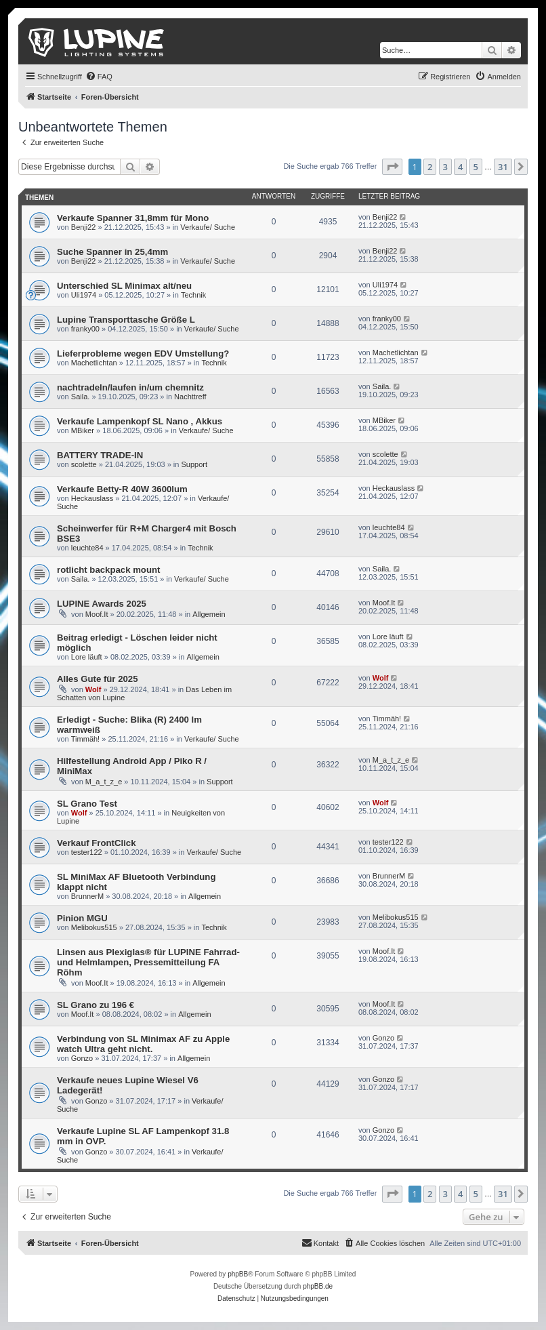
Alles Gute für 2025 (97, 679)
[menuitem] (98, 76)
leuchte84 (87, 548)
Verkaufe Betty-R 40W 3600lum (122, 489)
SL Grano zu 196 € (95, 1005)
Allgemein (208, 614)
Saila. (80, 396)
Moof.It (96, 614)
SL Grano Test (87, 804)
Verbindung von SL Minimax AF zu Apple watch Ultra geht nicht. (143, 1044)
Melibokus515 (94, 927)
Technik (193, 295)
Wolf (93, 689)
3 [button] (445, 167)
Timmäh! (85, 739)
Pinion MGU (82, 918)
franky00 (85, 329)
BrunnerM (87, 896)
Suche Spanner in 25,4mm (112, 252)
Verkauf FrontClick (96, 843)
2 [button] (429, 167)
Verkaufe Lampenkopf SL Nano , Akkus (139, 421)
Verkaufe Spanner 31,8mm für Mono (133, 218)
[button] (392, 167)
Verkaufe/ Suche (207, 227)
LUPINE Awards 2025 (101, 604)
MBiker (82, 430)
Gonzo (82, 1058)
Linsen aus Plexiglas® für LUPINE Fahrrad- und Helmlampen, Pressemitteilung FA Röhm (148, 962)
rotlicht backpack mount (108, 570)
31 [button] (503, 167)
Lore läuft (86, 657)
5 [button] (476, 167)
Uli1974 (83, 295)
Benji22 (83, 227)
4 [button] (460, 167)
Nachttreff (190, 396)
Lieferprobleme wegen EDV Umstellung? (143, 353)
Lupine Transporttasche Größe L (126, 320)
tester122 (86, 852)
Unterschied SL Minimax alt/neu (124, 286)
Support (195, 464)
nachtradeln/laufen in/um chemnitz (130, 387)
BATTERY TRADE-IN (100, 455)
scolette (84, 464)
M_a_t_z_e (103, 782)
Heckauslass (92, 498)
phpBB (238, 1274)
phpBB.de (318, 1286)
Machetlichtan (94, 363)
